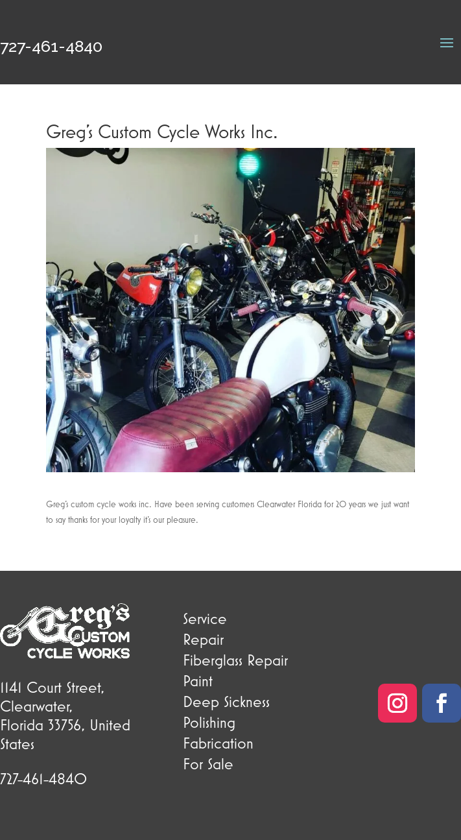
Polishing (209, 722)
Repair (203, 639)
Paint (198, 680)
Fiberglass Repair (235, 660)
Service (205, 618)
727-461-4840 (51, 46)
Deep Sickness (226, 701)
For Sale (208, 763)
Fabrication (218, 743)
